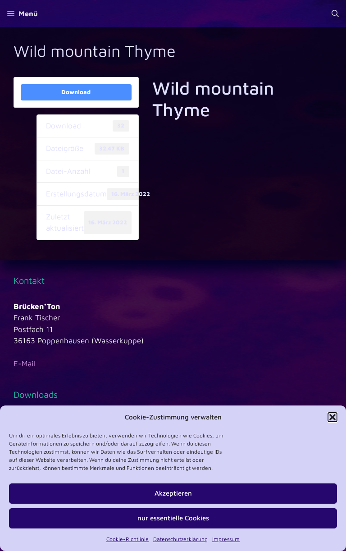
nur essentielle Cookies (173, 518)
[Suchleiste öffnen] (335, 13)
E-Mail (24, 363)
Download (76, 92)
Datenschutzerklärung (180, 539)
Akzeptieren (173, 493)
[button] (332, 417)
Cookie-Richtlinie (127, 539)
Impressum (226, 539)
